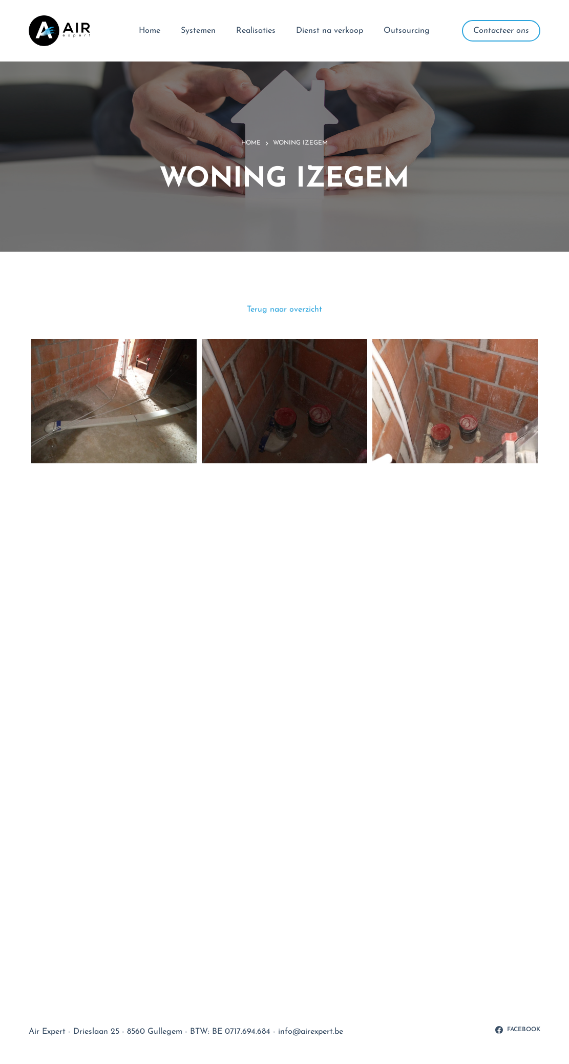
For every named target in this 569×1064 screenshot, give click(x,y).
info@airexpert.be (310, 1032)
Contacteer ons (501, 31)
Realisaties (256, 31)
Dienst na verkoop (329, 31)
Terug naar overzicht (284, 309)
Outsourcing (407, 31)
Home (149, 31)
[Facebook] (517, 1030)
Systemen (198, 31)
